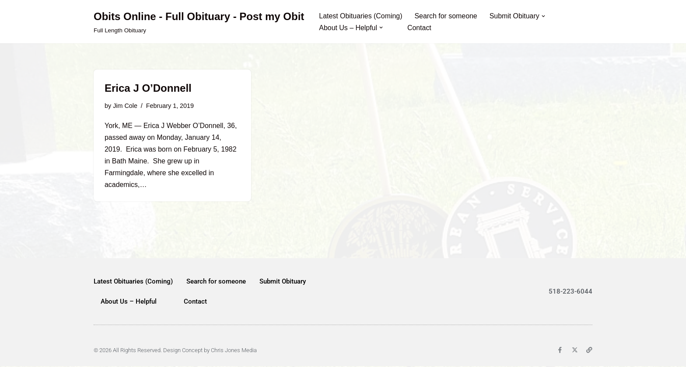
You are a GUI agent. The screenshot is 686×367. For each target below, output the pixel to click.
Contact (420, 27)
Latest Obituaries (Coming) (360, 16)
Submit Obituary (282, 282)
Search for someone (446, 16)
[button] (544, 15)
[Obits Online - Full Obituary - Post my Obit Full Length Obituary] (199, 21)
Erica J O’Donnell (148, 88)
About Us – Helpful (129, 302)
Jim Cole (125, 105)
